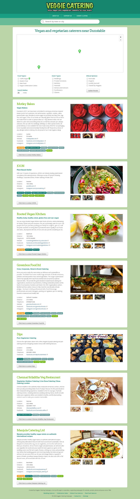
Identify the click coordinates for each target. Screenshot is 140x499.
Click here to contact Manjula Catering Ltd (32, 483)
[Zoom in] (120, 37)
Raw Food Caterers (90, 493)
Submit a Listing (82, 16)
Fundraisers (57, 90)
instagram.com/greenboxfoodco (36, 309)
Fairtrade (91, 78)
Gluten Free (23, 81)
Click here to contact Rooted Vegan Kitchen (32, 254)
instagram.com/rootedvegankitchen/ (37, 245)
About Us (55, 16)
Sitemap (85, 496)
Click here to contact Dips (27, 366)
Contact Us (77, 496)
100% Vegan (24, 78)
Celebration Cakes (62, 493)
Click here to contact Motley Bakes (30, 155)
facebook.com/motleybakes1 (35, 141)
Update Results (93, 90)
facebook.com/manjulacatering (35, 469)
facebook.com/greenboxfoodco (36, 306)
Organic (90, 81)
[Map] (70, 53)
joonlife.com (30, 186)
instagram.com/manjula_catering (36, 471)
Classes (55, 92)
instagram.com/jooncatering (35, 188)
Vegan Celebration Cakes (27, 85)
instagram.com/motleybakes (35, 143)
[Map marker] (79, 51)
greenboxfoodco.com (33, 304)
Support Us (68, 16)
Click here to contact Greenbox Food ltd (31, 323)
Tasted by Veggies (94, 85)
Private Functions (59, 81)
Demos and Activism (60, 88)
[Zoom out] (120, 39)
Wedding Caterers (49, 493)
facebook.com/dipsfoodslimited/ (36, 354)
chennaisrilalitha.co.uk (33, 408)
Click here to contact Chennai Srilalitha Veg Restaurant (36, 419)
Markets (56, 83)
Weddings (56, 78)
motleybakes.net (31, 139)
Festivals (56, 85)
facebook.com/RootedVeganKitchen (37, 243)
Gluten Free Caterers (76, 493)
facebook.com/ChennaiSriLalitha (36, 410)
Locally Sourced (93, 83)
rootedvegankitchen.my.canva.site (36, 241)
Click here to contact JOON (27, 203)
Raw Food (22, 83)
